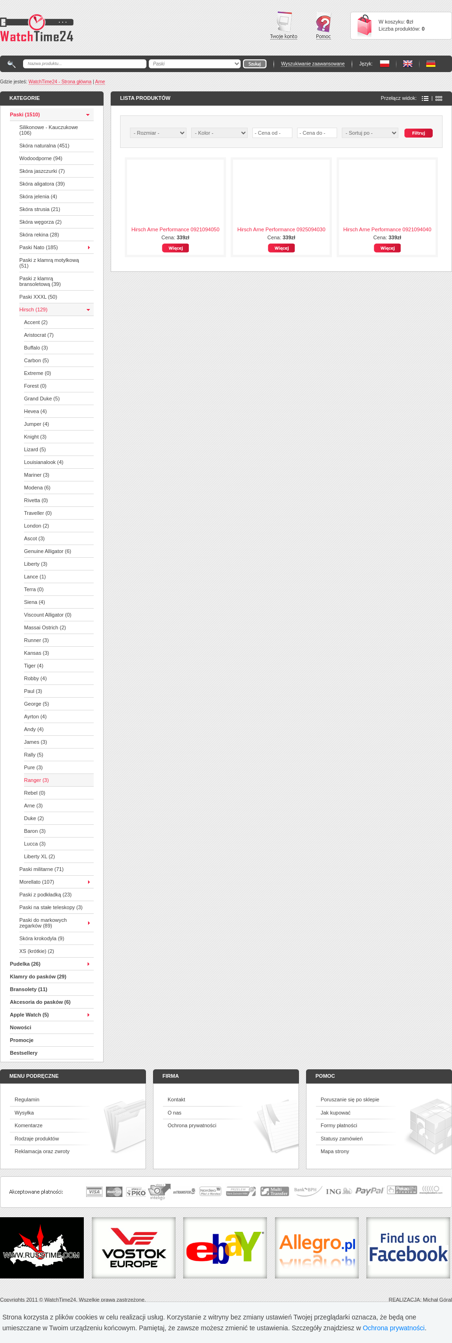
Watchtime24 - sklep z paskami (36, 27)
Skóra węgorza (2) (40, 222)
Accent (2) (36, 322)
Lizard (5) (35, 449)
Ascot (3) (34, 538)
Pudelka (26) (25, 964)
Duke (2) (34, 818)
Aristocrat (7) (39, 335)
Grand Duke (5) (42, 398)
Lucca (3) (35, 843)
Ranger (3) (36, 780)
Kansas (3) (36, 653)
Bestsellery (24, 1053)
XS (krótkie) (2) (36, 951)
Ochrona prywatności (192, 1125)
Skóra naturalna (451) (44, 145)
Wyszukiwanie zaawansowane (313, 63)
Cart (364, 25)
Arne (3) (33, 805)
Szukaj (418, 133)
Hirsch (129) (33, 309)
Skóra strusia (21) (39, 209)
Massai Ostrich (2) (45, 627)
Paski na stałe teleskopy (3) (51, 907)
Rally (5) (33, 754)
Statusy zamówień (342, 1138)
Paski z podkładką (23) (45, 894)
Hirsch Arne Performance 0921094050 (175, 229)
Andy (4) (34, 729)
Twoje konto (283, 25)
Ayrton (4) (35, 716)
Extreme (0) (37, 373)
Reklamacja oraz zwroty (42, 1151)
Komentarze (28, 1125)
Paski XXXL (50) (38, 297)
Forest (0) (35, 386)
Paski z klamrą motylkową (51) (49, 263)
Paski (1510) (25, 114)
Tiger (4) (33, 665)
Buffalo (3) (36, 347)
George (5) (36, 704)
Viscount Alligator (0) (48, 615)
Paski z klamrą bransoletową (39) (40, 281)
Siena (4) (34, 602)
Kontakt (176, 1099)
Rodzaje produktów (37, 1138)
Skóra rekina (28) (39, 234)
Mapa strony (335, 1151)
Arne (100, 81)
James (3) (35, 742)
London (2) (36, 526)
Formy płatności (339, 1125)
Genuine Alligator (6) (47, 551)
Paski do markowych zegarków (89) (43, 922)
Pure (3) (33, 767)
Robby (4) (35, 678)
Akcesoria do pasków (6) (40, 1002)
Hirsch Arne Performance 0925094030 (281, 229)
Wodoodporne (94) (41, 158)
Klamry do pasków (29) (38, 976)
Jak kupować (336, 1112)
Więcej (175, 248)
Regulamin (27, 1099)
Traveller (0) (38, 513)
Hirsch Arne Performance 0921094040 (387, 229)
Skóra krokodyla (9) (41, 938)
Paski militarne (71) (41, 869)
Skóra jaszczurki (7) (42, 171)
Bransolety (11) (28, 989)
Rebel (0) (34, 793)
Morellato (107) (36, 882)
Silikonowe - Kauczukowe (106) (48, 130)
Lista (425, 98)
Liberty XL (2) (39, 856)
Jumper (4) (36, 424)
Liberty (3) (36, 564)
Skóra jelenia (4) (38, 196)
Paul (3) (33, 691)
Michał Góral (437, 1299)
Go (254, 63)
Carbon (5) (36, 360)
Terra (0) (34, 589)
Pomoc (323, 26)
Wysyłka (24, 1112)
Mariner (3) (36, 475)
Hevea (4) (35, 411)
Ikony (439, 98)
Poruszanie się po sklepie (350, 1099)
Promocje (21, 1040)
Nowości (20, 1027)
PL (384, 63)
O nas (174, 1112)
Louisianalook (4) (44, 462)
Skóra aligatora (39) (42, 184)
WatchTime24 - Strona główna (60, 81)
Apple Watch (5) (29, 1014)
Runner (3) (36, 640)
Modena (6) (37, 487)
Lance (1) (35, 576)
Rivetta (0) (36, 500)
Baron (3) (35, 831)
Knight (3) (35, 437)
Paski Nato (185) (38, 247)
